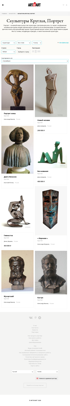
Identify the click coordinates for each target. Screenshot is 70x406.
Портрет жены (10, 113)
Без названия (42, 171)
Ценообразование (35, 342)
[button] (8, 43)
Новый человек (43, 120)
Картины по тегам (35, 363)
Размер (37, 43)
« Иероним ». (42, 238)
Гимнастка (8, 235)
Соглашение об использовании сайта (35, 355)
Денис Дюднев (41, 126)
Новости (35, 330)
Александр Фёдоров (43, 244)
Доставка (35, 340)
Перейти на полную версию (35, 385)
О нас (35, 325)
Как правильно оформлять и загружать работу (35, 352)
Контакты (35, 328)
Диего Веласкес (10, 177)
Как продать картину (35, 336)
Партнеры (35, 332)
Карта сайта (35, 366)
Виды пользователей (35, 348)
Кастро (40, 298)
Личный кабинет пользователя (35, 350)
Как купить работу (35, 338)
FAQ (35, 346)
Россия (18, 119)
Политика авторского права (35, 357)
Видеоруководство (35, 361)
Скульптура (12, 13)
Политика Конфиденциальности (35, 359)
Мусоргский (9, 296)
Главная (4, 13)
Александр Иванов (9, 119)
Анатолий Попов (8, 182)
